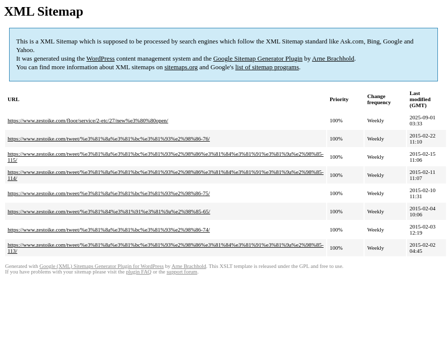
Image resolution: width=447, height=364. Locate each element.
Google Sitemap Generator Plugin (258, 58)
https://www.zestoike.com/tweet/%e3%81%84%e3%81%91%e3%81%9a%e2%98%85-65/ (109, 211)
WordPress (100, 58)
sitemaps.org (181, 67)
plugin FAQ (138, 272)
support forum (181, 272)
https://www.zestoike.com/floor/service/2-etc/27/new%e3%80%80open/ (88, 120)
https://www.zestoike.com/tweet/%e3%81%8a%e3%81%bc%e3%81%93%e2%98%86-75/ (109, 193)
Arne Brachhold (333, 58)
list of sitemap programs (267, 67)
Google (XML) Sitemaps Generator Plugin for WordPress (101, 266)
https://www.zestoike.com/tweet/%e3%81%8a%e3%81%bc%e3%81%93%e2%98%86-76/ (109, 138)
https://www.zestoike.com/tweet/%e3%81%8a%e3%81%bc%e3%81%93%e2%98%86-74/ (109, 229)
